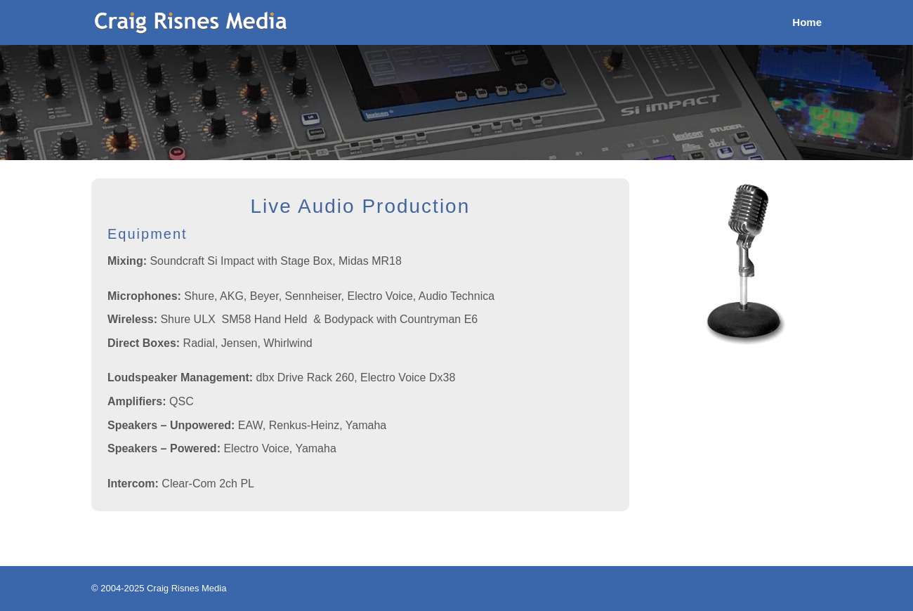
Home (807, 23)
